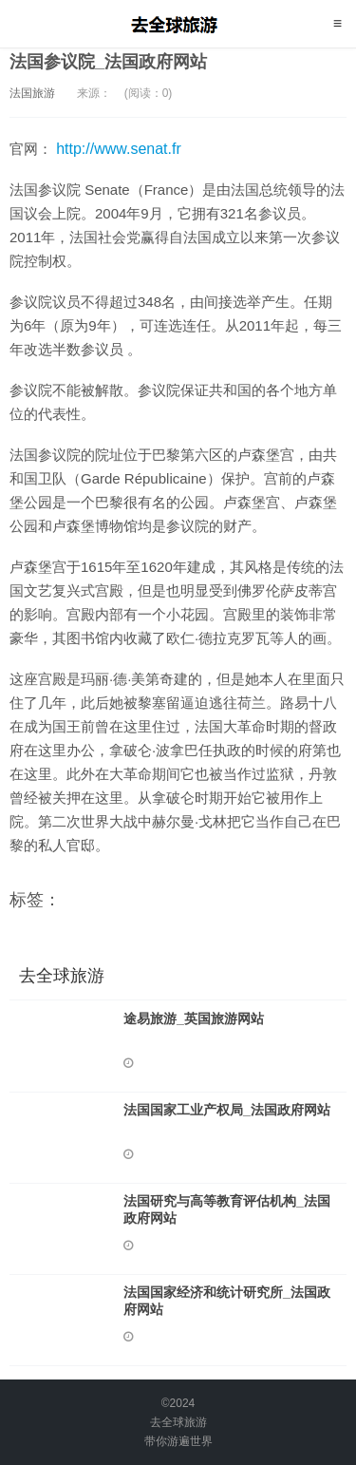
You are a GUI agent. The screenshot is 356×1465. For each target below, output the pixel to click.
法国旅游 (32, 93)
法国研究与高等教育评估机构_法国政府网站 (226, 1209)
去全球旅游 (178, 24)
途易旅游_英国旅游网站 (193, 1018)
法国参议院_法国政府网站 (108, 61)
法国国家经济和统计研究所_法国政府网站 (226, 1300)
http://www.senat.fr (118, 149)
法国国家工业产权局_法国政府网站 (226, 1109)
